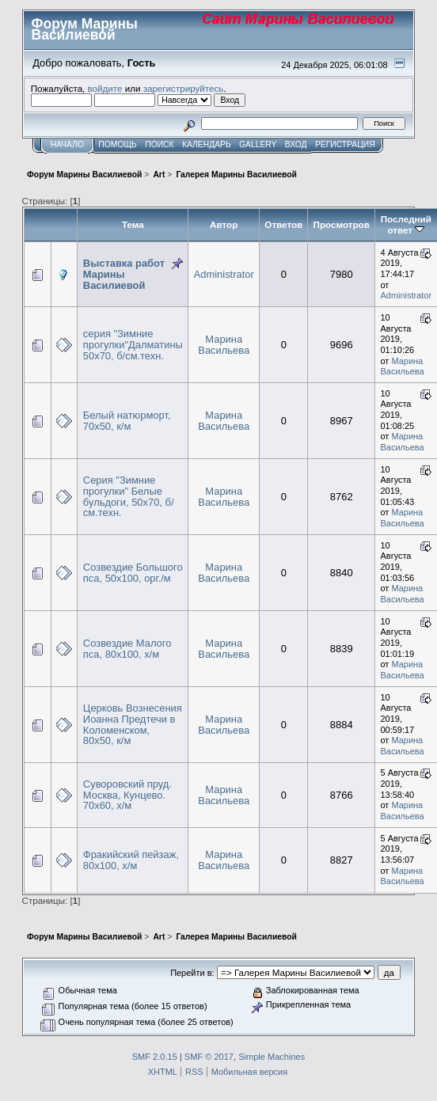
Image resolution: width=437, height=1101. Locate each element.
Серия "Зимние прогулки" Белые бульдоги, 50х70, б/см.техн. (128, 496)
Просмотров (342, 224)
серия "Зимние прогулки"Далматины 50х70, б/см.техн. (133, 344)
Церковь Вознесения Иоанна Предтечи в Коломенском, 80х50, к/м (132, 724)
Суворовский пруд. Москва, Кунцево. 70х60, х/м (127, 794)
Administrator (224, 274)
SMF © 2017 (209, 1056)
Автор (224, 224)
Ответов (283, 224)
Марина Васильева (223, 344)
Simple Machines (271, 1056)
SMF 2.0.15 (154, 1056)
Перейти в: (192, 973)
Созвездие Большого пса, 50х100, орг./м (133, 572)
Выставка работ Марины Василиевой (124, 273)
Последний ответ (406, 225)
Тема (133, 224)
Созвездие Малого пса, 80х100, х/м (127, 648)
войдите (105, 88)
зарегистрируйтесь (183, 88)
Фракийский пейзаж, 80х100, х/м (131, 860)
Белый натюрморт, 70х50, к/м (127, 420)
